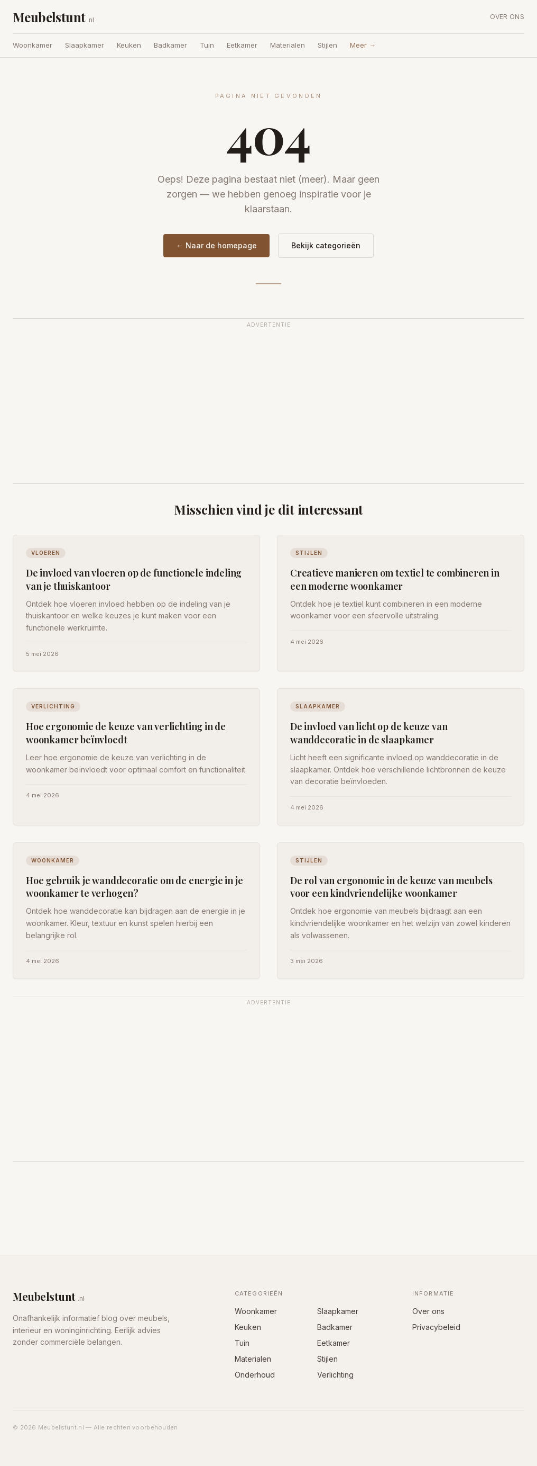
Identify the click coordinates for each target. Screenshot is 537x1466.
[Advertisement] (268, 407)
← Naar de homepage (216, 245)
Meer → (363, 45)
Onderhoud (255, 1374)
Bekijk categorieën (325, 245)
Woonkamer (32, 45)
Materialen (287, 45)
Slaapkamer (84, 45)
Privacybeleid (436, 1327)
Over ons (507, 17)
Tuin (207, 45)
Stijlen (327, 45)
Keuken (129, 45)
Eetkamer (242, 45)
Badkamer (170, 45)
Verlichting (335, 1374)
